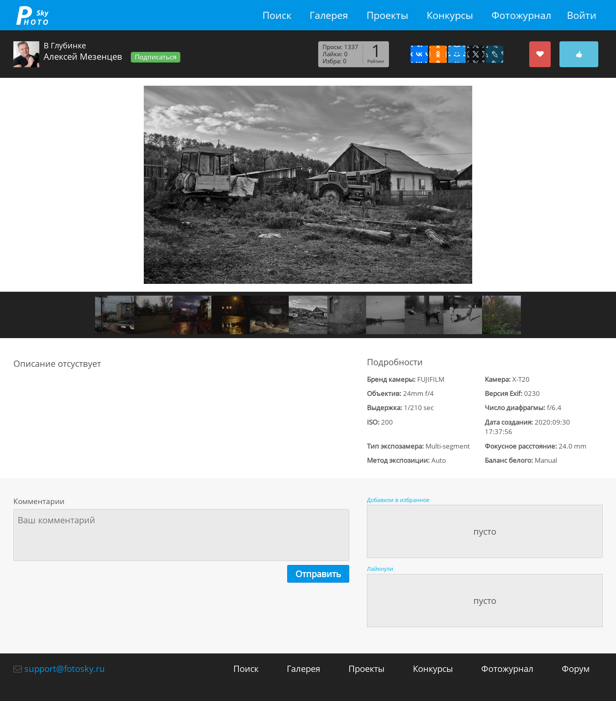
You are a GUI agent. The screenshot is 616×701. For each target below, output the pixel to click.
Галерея (329, 15)
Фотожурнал (521, 15)
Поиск (277, 15)
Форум (576, 668)
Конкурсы (450, 15)
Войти (581, 15)
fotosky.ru (32, 15)
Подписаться (155, 56)
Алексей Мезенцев (83, 56)
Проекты (387, 15)
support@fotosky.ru (64, 668)
